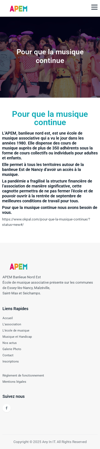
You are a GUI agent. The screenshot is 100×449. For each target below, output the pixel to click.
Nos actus (9, 343)
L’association (11, 324)
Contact (7, 355)
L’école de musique (15, 330)
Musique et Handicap (17, 337)
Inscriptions (10, 361)
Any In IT (48, 442)
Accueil (7, 318)
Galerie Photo (11, 349)
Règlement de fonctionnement (23, 375)
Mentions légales (14, 382)
